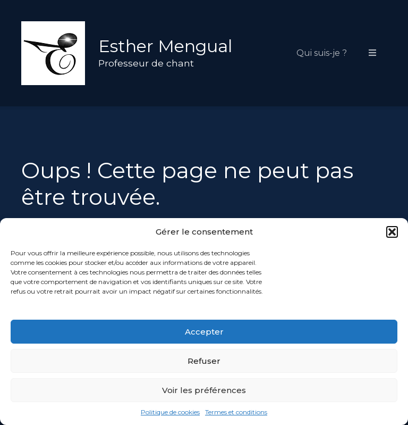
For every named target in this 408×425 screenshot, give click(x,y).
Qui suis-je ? (321, 53)
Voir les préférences (204, 390)
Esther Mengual (165, 46)
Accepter (204, 332)
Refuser (204, 361)
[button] (392, 232)
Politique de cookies (170, 412)
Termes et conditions (236, 412)
